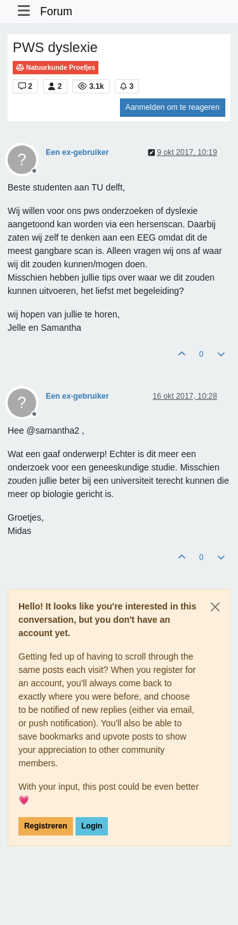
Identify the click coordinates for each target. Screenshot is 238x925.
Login (91, 826)
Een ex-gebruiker (77, 152)
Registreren (45, 826)
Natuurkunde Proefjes (55, 67)
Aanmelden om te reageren (173, 107)
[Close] (215, 607)
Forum (56, 11)
